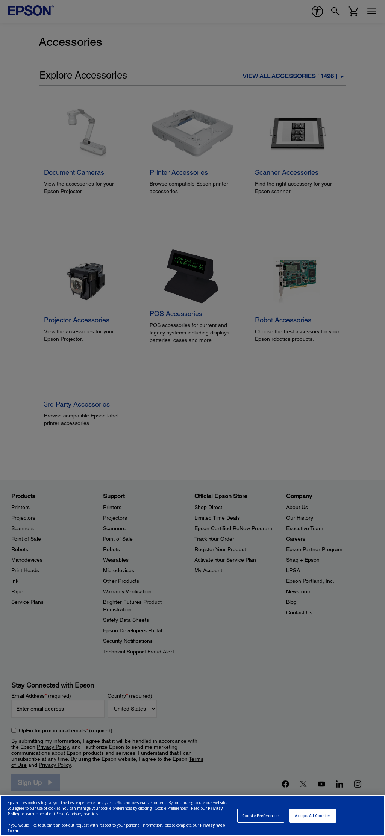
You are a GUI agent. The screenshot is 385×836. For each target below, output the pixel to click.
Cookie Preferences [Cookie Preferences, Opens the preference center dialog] (261, 815)
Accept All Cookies (313, 815)
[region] (192, 815)
